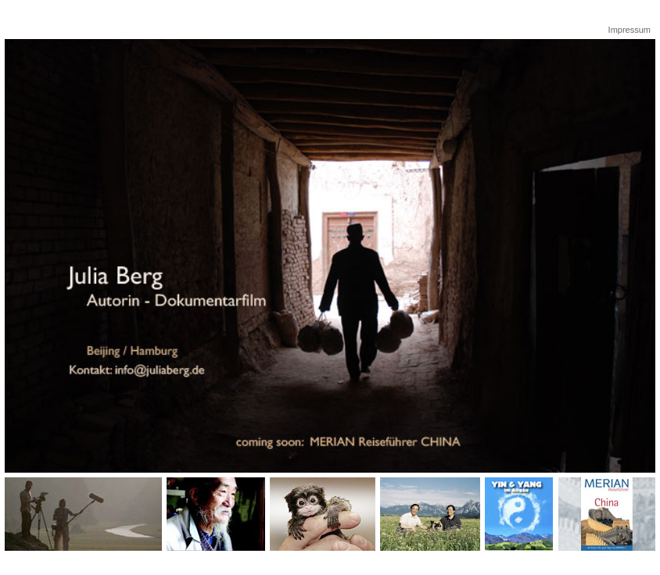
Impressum (629, 29)
